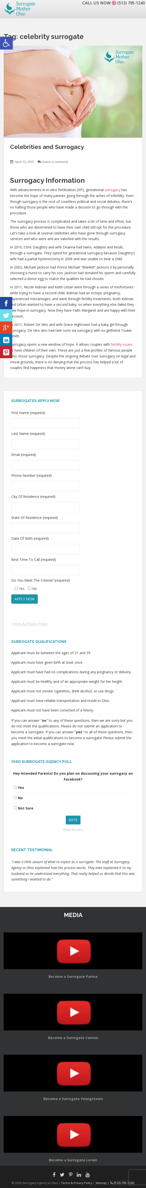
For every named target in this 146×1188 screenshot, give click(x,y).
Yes (21, 787)
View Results (73, 829)
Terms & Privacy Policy (29, 623)
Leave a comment (55, 161)
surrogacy (112, 189)
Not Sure (25, 808)
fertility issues (122, 344)
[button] (6, 43)
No (20, 798)
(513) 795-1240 (130, 3)
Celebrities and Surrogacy (47, 146)
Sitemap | (103, 1183)
